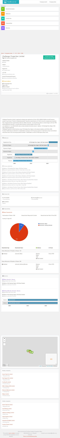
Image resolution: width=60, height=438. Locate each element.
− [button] (4, 341)
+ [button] (4, 339)
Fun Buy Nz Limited (6, 382)
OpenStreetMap (50, 366)
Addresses (8, 13)
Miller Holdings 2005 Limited (8, 386)
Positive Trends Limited (7, 424)
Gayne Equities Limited (7, 416)
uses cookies (12, 433)
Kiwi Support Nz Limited (7, 378)
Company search (43, 2)
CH (16, 53)
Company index (52, 2)
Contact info (8, 18)
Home (2, 53)
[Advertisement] (30, 42)
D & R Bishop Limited (6, 408)
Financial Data (9, 23)
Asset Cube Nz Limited (7, 374)
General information (10, 9)
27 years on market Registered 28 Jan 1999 (49, 57)
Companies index (8, 53)
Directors (8, 28)
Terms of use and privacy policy (30, 436)
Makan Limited (5, 394)
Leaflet (40, 366)
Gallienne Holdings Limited (8, 412)
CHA (19, 53)
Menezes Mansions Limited (8, 390)
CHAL (22, 53)
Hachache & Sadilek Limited (8, 420)
